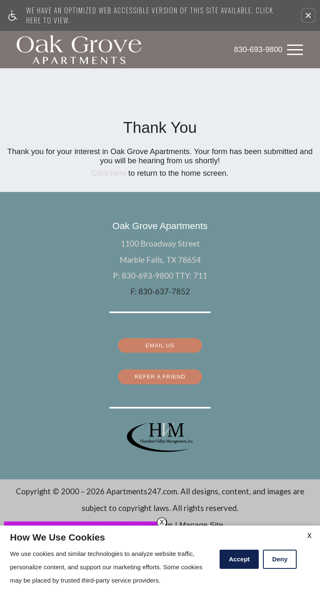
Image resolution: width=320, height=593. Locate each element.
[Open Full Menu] (295, 50)
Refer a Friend (160, 372)
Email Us (160, 342)
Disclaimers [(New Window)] (117, 520)
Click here (109, 173)
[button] (308, 15)
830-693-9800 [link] (258, 49)
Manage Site (201, 520)
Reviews (158, 520)
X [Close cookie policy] (309, 535)
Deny (280, 559)
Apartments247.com (141, 486)
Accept (239, 559)
